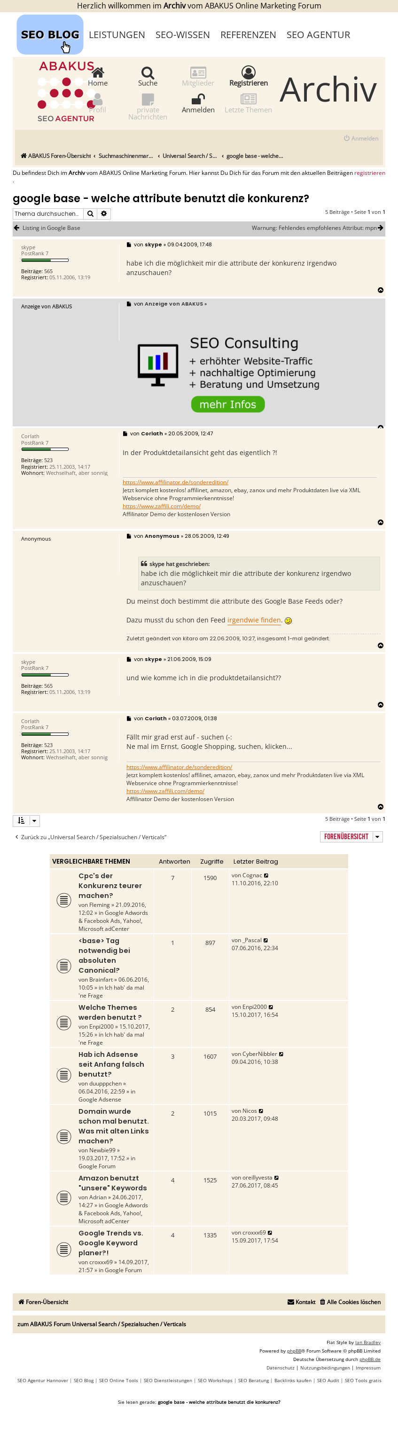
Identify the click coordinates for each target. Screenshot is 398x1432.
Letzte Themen (248, 102)
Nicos (249, 1111)
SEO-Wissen (183, 34)
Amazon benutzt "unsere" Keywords (112, 1183)
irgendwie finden (254, 619)
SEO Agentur (318, 34)
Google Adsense (99, 1099)
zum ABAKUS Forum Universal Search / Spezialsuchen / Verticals (101, 1324)
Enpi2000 (101, 1027)
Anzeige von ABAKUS (46, 306)
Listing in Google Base (51, 228)
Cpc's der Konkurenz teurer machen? (110, 885)
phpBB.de (370, 1359)
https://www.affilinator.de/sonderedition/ (175, 482)
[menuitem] (360, 139)
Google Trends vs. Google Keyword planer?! (110, 1243)
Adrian (98, 1197)
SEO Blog (84, 1380)
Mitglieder (198, 76)
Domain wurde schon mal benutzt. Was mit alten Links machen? (113, 1126)
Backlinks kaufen (293, 1380)
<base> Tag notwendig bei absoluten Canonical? (104, 955)
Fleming (99, 905)
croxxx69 (101, 1262)
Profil (97, 102)
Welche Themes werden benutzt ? (110, 1012)
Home (98, 76)
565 (48, 271)
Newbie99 (102, 1150)
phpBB (294, 1350)
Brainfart (101, 980)
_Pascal (252, 940)
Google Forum (97, 1166)
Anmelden (198, 102)
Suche (147, 76)
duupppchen (105, 1083)
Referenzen (248, 34)
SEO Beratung (253, 1380)
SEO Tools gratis (363, 1380)
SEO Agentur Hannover (42, 1380)
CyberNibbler (259, 1054)
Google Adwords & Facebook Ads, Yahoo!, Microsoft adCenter (113, 921)
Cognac (252, 875)
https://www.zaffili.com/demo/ (162, 506)
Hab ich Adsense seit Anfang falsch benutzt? (111, 1064)
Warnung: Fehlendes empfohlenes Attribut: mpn (318, 228)
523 (48, 460)
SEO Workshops (215, 1380)
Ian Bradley (368, 1342)
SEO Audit (328, 1380)
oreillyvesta (257, 1177)
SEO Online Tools (118, 1380)
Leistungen (117, 34)
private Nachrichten (147, 106)
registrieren (369, 173)
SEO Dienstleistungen (168, 1380)
